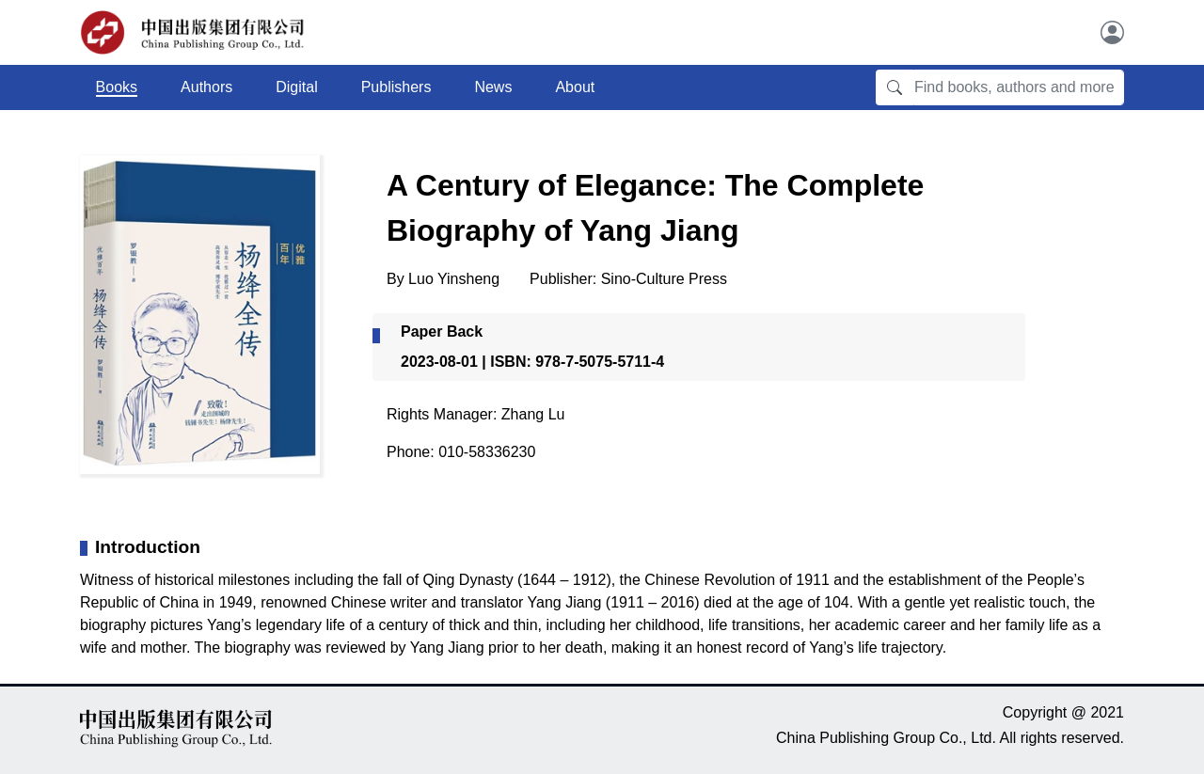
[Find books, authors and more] (1018, 87)
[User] (1112, 32)
